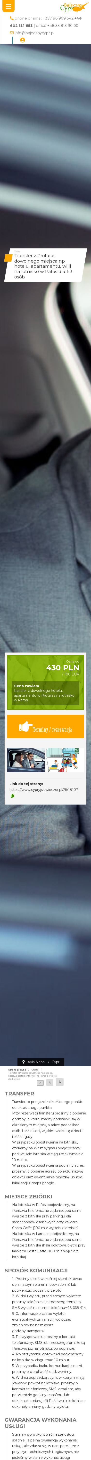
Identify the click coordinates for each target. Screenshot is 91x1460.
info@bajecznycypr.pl (35, 33)
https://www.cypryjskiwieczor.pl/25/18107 (43, 789)
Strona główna (17, 1070)
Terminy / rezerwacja (45, 726)
